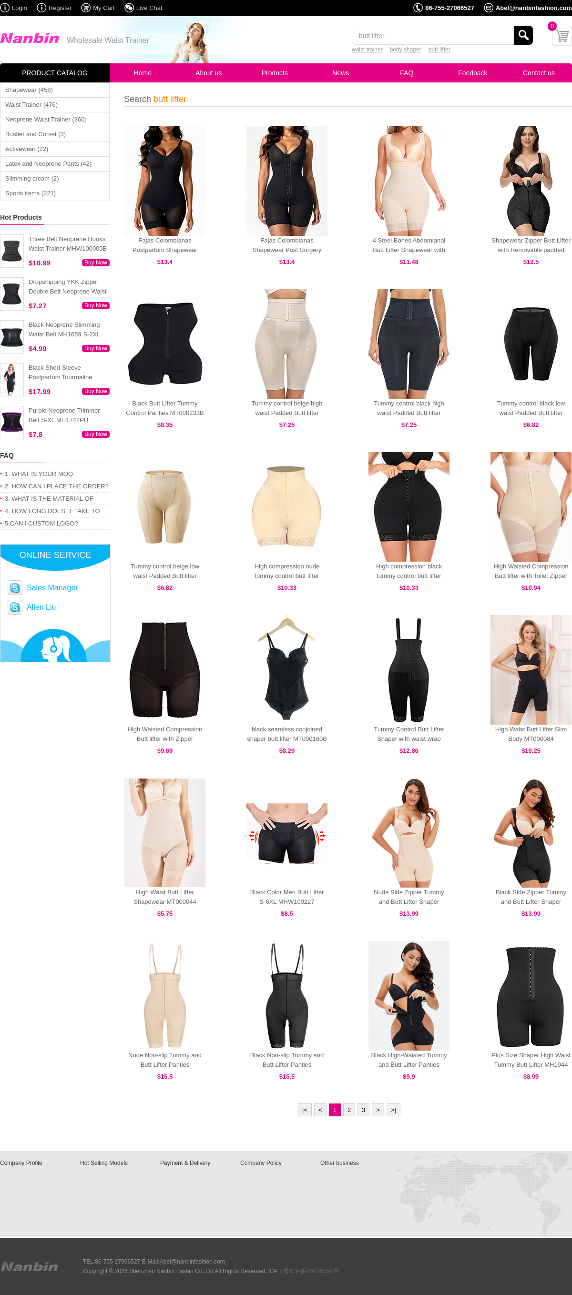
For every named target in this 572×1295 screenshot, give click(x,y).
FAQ (406, 73)
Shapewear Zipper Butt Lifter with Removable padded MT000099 (530, 250)
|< (304, 1109)
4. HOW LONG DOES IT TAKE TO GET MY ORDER (52, 512)
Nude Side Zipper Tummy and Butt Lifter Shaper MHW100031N (409, 902)
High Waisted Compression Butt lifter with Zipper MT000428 (164, 739)
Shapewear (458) (29, 89)
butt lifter (439, 49)
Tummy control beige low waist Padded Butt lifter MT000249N (165, 576)
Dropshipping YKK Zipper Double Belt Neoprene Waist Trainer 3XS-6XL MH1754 (68, 291)
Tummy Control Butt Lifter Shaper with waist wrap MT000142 (409, 739)
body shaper (405, 49)
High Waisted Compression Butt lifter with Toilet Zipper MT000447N (530, 576)
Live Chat (149, 7)
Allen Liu (41, 607)
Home (143, 73)
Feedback (472, 73)
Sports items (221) (30, 193)
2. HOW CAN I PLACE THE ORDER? (57, 486)
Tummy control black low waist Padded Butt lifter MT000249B (531, 413)
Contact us (539, 73)
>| (393, 1109)
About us (208, 73)
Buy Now (95, 262)
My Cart (104, 7)
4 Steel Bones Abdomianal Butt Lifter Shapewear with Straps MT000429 (409, 250)
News (340, 73)
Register (60, 7)
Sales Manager (52, 588)
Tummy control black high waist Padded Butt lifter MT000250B (409, 413)
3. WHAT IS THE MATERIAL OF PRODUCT (49, 500)
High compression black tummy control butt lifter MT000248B (409, 576)
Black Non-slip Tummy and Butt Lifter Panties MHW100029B (287, 1065)
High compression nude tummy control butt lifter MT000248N (287, 576)
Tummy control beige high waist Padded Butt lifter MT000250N (286, 413)
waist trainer (367, 49)
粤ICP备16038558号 (311, 1271)
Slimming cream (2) (32, 178)
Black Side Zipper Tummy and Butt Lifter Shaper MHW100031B (531, 902)
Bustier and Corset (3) (35, 134)
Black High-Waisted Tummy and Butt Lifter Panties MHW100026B (409, 1065)
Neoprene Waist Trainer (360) (46, 119)
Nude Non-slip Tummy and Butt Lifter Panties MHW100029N (165, 1065)
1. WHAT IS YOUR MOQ (39, 473)
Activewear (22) (26, 148)
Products (275, 73)
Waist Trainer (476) (31, 104)
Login (19, 7)
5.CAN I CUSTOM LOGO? (41, 523)
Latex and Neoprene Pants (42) (48, 163)
